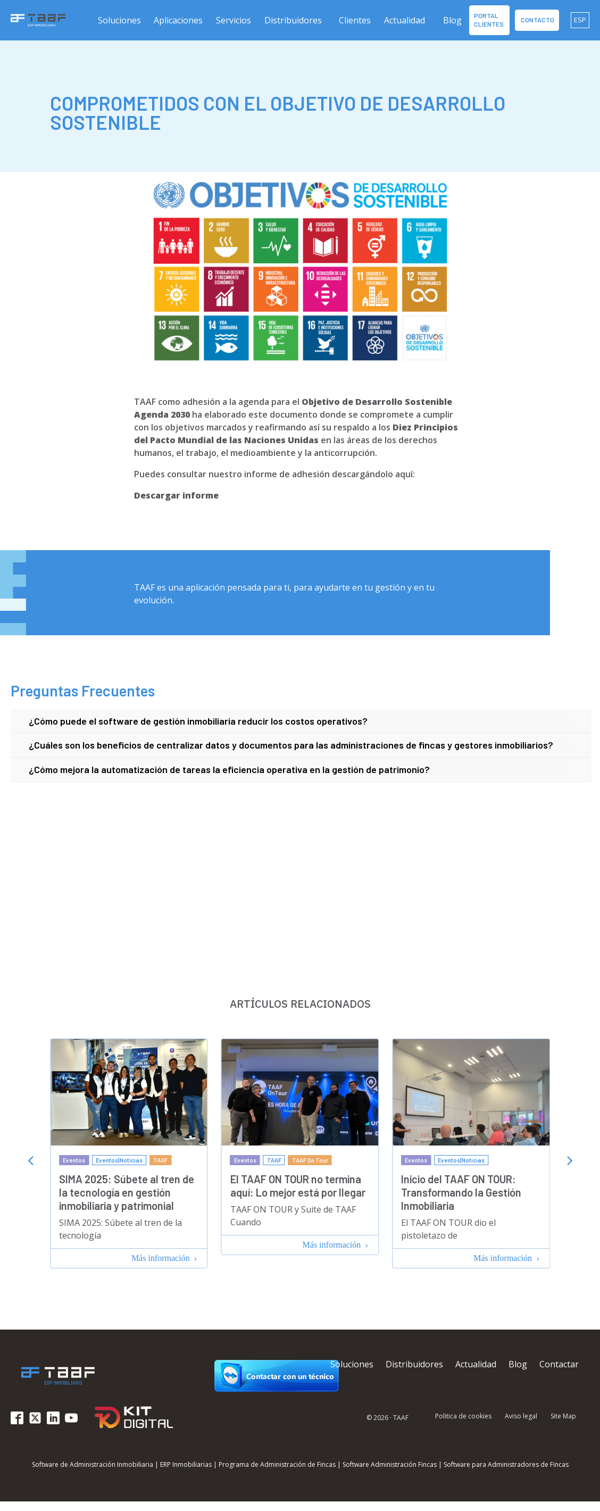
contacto (537, 19)
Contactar (559, 1364)
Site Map (563, 1417)
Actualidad (404, 20)
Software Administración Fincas (390, 1464)
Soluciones (351, 1364)
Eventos (74, 1160)
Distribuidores (293, 20)
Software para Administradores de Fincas (506, 1464)
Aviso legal (521, 1417)
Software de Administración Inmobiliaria (92, 1464)
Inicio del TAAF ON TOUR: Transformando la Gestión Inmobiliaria (461, 1192)
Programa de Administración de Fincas (277, 1464)
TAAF (160, 1160)
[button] (120, 20)
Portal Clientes (489, 20)
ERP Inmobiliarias (186, 1464)
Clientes (355, 20)
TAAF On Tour (310, 1160)
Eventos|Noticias (119, 1160)
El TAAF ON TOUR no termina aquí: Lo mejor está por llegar (297, 1186)
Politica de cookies (463, 1417)
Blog (452, 20)
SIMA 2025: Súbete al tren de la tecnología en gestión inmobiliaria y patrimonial (126, 1192)
